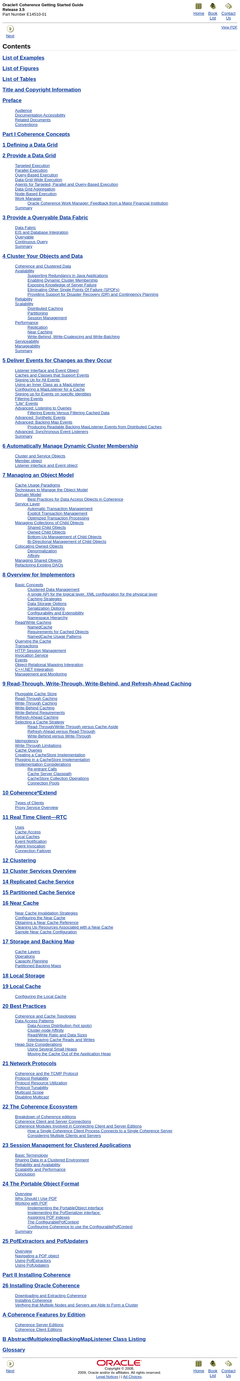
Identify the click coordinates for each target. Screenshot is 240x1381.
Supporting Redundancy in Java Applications (68, 275)
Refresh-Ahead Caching (36, 717)
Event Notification (31, 841)
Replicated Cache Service (38, 882)
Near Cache (20, 903)
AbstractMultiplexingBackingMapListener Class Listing (74, 1339)
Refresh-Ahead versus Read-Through (61, 731)
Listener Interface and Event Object (47, 370)
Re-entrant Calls (42, 769)
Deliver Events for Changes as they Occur (57, 360)
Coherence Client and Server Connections (53, 1121)
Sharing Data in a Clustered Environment (52, 1160)
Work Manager (28, 198)
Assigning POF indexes (49, 1217)
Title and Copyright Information (41, 90)
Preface (12, 100)
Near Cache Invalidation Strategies (46, 913)
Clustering (19, 860)
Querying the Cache (33, 641)
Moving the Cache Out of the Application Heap (69, 1053)
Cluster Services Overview (39, 871)
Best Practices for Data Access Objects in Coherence (75, 499)
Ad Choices (132, 1376)
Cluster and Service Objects (40, 456)
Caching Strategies (45, 599)
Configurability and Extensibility (56, 613)
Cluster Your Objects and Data (42, 256)
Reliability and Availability (37, 1164)
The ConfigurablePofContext (53, 1222)
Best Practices (24, 1006)
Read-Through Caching (36, 698)
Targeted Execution (32, 165)
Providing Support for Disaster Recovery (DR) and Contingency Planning (93, 294)
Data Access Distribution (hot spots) (60, 1025)
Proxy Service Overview (36, 807)
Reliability (23, 299)
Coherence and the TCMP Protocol (46, 1073)
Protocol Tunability (31, 1087)
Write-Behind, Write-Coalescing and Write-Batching (74, 336)
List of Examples (23, 58)
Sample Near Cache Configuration (46, 932)
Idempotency (26, 740)
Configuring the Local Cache (40, 996)
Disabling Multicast (32, 1097)
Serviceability (27, 341)
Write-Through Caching (36, 703)
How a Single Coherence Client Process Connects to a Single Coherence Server (100, 1130)
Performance (26, 322)
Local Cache (21, 986)
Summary (23, 208)
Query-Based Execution (36, 175)
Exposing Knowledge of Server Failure (62, 285)
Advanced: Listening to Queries (43, 408)
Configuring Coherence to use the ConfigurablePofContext (80, 1226)
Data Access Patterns (34, 1021)
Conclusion (25, 1174)
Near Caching (40, 332)
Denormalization (42, 551)
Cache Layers (27, 951)
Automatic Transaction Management (60, 508)
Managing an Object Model (38, 475)
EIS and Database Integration (41, 232)
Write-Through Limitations (38, 745)
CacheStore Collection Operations (58, 778)
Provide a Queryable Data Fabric (45, 218)
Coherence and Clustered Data (43, 266)
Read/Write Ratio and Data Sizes (57, 1035)
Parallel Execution (31, 170)
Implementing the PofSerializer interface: (64, 1212)
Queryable (24, 237)
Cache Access (28, 832)
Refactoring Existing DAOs (39, 565)
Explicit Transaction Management (57, 513)
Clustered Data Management (53, 589)
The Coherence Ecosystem (39, 1107)
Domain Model (28, 494)
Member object (28, 460)
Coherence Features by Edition (43, 1315)
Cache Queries (28, 750)
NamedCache (40, 627)
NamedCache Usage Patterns (55, 636)
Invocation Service (31, 655)
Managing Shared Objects (38, 560)
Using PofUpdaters (32, 1265)
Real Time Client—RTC (34, 817)
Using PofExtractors (33, 1260)
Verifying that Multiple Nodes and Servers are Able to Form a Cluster (76, 1305)
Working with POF (31, 1203)
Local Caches (27, 836)
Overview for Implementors (38, 575)
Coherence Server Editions (39, 1324)
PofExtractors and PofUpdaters (45, 1241)
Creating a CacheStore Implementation (50, 755)
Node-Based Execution (36, 193)
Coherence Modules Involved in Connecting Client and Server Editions (78, 1126)
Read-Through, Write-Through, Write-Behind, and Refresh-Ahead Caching (97, 684)
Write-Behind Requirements (40, 712)
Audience (23, 110)
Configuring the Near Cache (40, 917)
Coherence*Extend (29, 793)
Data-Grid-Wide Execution (38, 179)
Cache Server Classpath (50, 773)
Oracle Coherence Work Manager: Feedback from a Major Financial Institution (98, 203)
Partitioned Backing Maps (38, 965)
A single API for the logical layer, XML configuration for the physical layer (93, 594)
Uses (19, 827)
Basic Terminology (31, 1155)
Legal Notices (107, 1376)
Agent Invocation (30, 846)
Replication (38, 327)
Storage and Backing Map (38, 942)
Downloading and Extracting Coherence (51, 1295)
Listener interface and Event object (46, 465)
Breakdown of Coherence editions (45, 1116)
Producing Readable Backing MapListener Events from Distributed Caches (95, 427)
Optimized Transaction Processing (58, 518)
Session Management (47, 317)
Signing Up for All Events (37, 380)
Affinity (34, 555)
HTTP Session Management (40, 650)
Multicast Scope (29, 1092)
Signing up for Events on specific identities (53, 394)
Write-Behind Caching (34, 708)
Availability (24, 270)
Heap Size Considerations (38, 1044)
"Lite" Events (26, 403)
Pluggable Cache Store (36, 693)
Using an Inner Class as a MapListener (50, 384)
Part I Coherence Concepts (36, 134)
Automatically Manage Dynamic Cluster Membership (70, 446)
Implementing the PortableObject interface (65, 1208)
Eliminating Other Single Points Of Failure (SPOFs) (73, 289)
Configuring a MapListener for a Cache (50, 389)
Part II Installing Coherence (36, 1275)
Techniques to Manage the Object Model (51, 489)
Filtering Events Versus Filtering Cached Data (68, 412)
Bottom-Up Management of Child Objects (65, 536)
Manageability (27, 346)
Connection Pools (43, 783)
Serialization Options (46, 608)
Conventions (26, 124)
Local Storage (23, 976)
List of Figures (20, 68)
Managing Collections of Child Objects (49, 522)
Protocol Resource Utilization (41, 1083)
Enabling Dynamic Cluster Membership (63, 280)
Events (21, 660)
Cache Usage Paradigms (37, 485)
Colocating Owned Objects (39, 546)
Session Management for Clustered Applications (66, 1145)
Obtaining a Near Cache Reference (46, 922)
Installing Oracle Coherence (41, 1286)
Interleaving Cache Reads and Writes (61, 1039)
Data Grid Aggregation (35, 189)
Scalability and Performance (40, 1169)
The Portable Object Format (40, 1184)
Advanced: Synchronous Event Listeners (51, 431)
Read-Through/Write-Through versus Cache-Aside (73, 726)
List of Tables (19, 79)
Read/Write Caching (33, 622)
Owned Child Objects (47, 532)
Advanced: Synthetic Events (40, 417)
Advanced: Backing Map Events (43, 422)
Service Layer (27, 504)
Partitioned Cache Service (38, 892)
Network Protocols (29, 1063)
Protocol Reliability (31, 1078)
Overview (23, 1193)
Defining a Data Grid (30, 145)
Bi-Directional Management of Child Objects (67, 541)
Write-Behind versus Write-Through (59, 736)
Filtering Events (29, 398)
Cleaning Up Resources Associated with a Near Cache (64, 927)
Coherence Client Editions (38, 1329)
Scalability (24, 303)
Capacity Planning (31, 961)
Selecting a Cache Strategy (39, 722)
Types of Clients (29, 802)
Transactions (26, 646)
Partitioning (38, 313)
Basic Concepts (29, 584)
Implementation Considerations (43, 764)
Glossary (13, 1350)
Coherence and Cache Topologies (45, 1016)
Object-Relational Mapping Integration (49, 664)
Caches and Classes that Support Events (52, 375)
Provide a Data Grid (29, 156)
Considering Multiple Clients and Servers (64, 1135)
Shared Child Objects (47, 527)
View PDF (229, 27)
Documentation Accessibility (40, 115)
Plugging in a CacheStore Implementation (52, 759)
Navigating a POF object (37, 1255)
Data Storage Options (47, 603)
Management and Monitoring (41, 674)
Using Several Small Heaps (52, 1049)
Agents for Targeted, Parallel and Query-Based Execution (66, 184)
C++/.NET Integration (34, 669)
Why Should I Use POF (36, 1198)
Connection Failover (33, 850)
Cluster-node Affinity (46, 1030)
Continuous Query (31, 241)
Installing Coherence (33, 1300)
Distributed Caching (45, 308)
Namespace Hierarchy (48, 617)
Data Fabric (25, 227)
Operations (25, 956)
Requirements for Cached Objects (58, 631)
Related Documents (33, 119)
